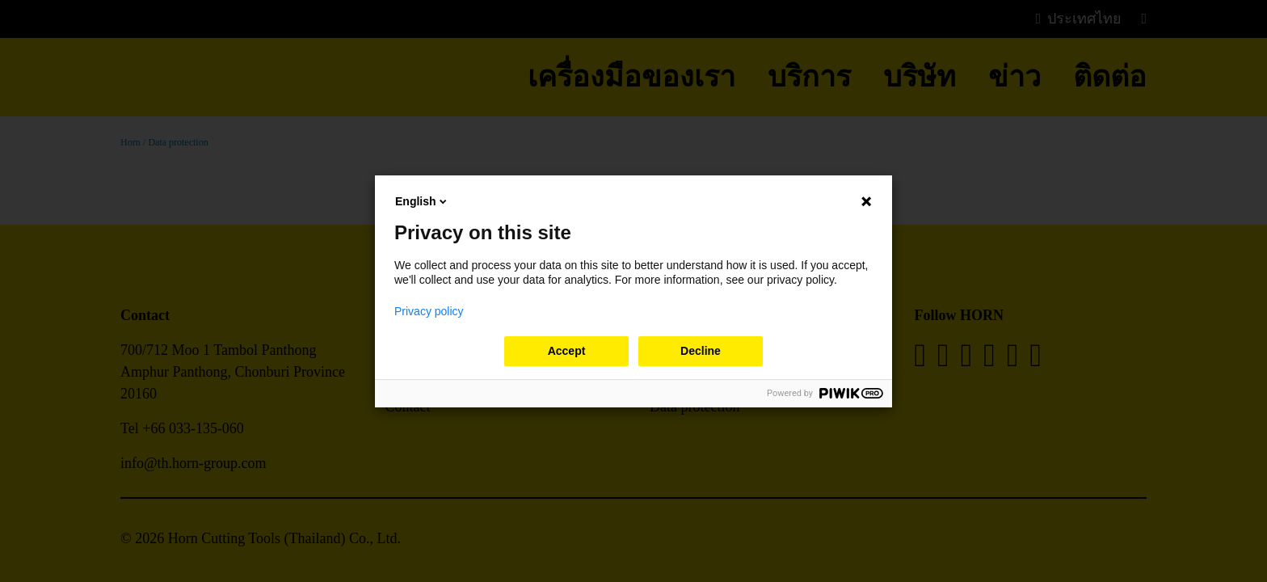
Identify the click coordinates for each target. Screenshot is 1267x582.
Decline (700, 350)
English (422, 201)
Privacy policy (429, 311)
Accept (567, 350)
